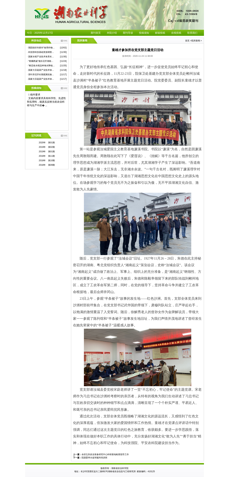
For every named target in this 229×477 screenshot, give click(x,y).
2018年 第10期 (47, 160)
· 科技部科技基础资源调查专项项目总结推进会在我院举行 (41, 52)
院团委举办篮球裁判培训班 (94, 457)
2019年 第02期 (47, 147)
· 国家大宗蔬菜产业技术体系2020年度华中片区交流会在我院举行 (41, 79)
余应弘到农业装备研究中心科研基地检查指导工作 (105, 454)
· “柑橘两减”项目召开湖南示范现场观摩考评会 (41, 61)
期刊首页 (96, 32)
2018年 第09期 (47, 165)
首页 (187, 40)
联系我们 (192, 32)
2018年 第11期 (47, 156)
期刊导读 (128, 32)
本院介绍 (112, 32)
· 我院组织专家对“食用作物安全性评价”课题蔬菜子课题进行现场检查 (41, 47)
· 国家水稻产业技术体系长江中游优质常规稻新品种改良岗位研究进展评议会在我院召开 (41, 56)
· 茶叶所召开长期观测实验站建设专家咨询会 (41, 74)
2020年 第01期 (47, 142)
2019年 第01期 (47, 151)
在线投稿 (176, 32)
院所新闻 (195, 40)
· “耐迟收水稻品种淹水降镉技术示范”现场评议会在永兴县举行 (41, 65)
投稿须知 (144, 32)
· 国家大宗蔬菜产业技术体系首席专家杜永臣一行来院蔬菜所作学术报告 (41, 70)
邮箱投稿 (160, 32)
